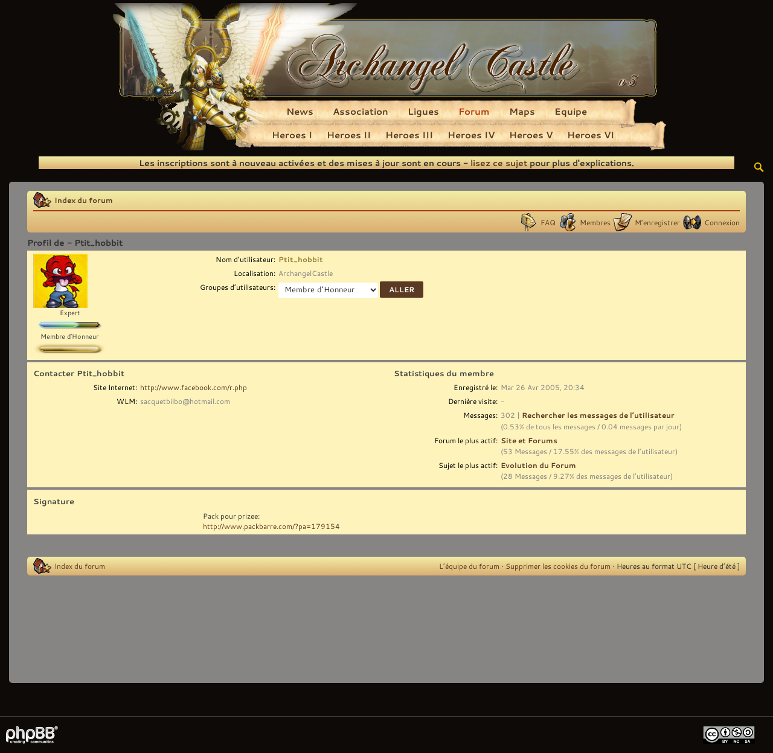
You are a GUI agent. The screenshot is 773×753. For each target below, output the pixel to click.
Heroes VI (590, 135)
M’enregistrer (657, 222)
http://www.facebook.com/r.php (193, 387)
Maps (522, 111)
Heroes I (292, 135)
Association (360, 111)
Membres (595, 222)
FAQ (548, 222)
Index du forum (83, 200)
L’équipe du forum (469, 566)
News (299, 111)
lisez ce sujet (498, 162)
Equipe (570, 111)
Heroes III (409, 135)
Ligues (423, 111)
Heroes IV (471, 135)
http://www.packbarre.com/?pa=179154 (271, 526)
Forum (474, 111)
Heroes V (531, 135)
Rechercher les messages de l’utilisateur (598, 415)
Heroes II (349, 135)
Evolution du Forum (538, 465)
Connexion (722, 222)
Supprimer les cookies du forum (558, 566)
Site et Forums (529, 440)
